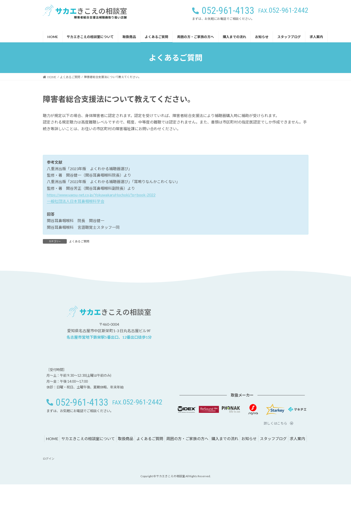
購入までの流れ (225, 438)
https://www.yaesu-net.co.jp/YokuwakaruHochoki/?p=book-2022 (101, 194)
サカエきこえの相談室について (88, 438)
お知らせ (249, 438)
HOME (52, 438)
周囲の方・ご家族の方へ (187, 438)
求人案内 (297, 438)
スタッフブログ (273, 438)
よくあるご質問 (79, 241)
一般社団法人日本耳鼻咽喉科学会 (75, 201)
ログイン (48, 458)
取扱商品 (125, 438)
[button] (283, 10)
